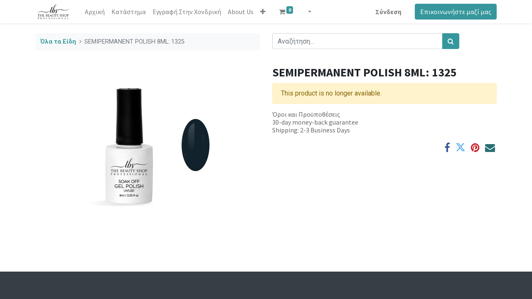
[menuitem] (94, 11)
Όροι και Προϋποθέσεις (306, 114)
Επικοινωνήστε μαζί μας (455, 11)
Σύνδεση (388, 11)
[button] (263, 11)
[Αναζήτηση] (450, 41)
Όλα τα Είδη (58, 41)
